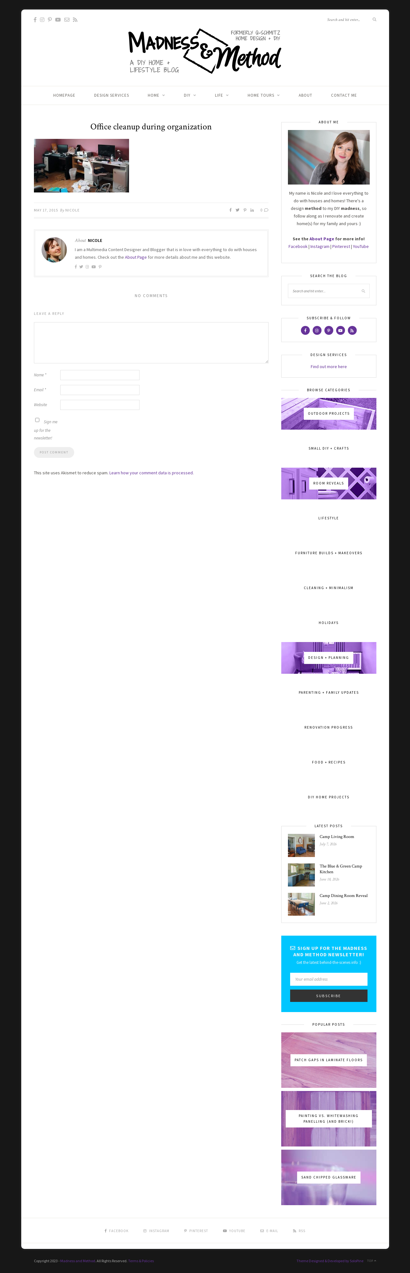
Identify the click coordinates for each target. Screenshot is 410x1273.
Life (219, 95)
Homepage (64, 95)
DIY (187, 95)
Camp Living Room (337, 837)
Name (40, 375)
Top (371, 1261)
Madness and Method (77, 1260)
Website (40, 404)
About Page (136, 257)
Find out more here (329, 366)
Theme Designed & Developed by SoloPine (329, 1260)
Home (153, 95)
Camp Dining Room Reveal (344, 896)
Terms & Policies (141, 1260)
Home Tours (261, 95)
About (305, 95)
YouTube (361, 246)
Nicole (72, 210)
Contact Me (344, 95)
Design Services (111, 95)
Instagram (319, 246)
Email (40, 390)
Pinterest (341, 246)
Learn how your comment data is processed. (151, 473)
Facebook (298, 246)
